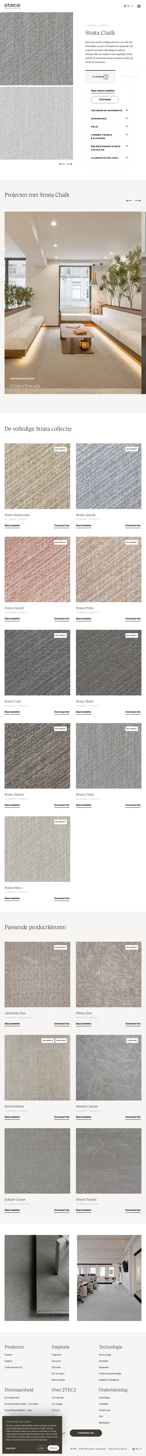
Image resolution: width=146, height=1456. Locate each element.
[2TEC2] (13, 6)
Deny (41, 1448)
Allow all (53, 1448)
